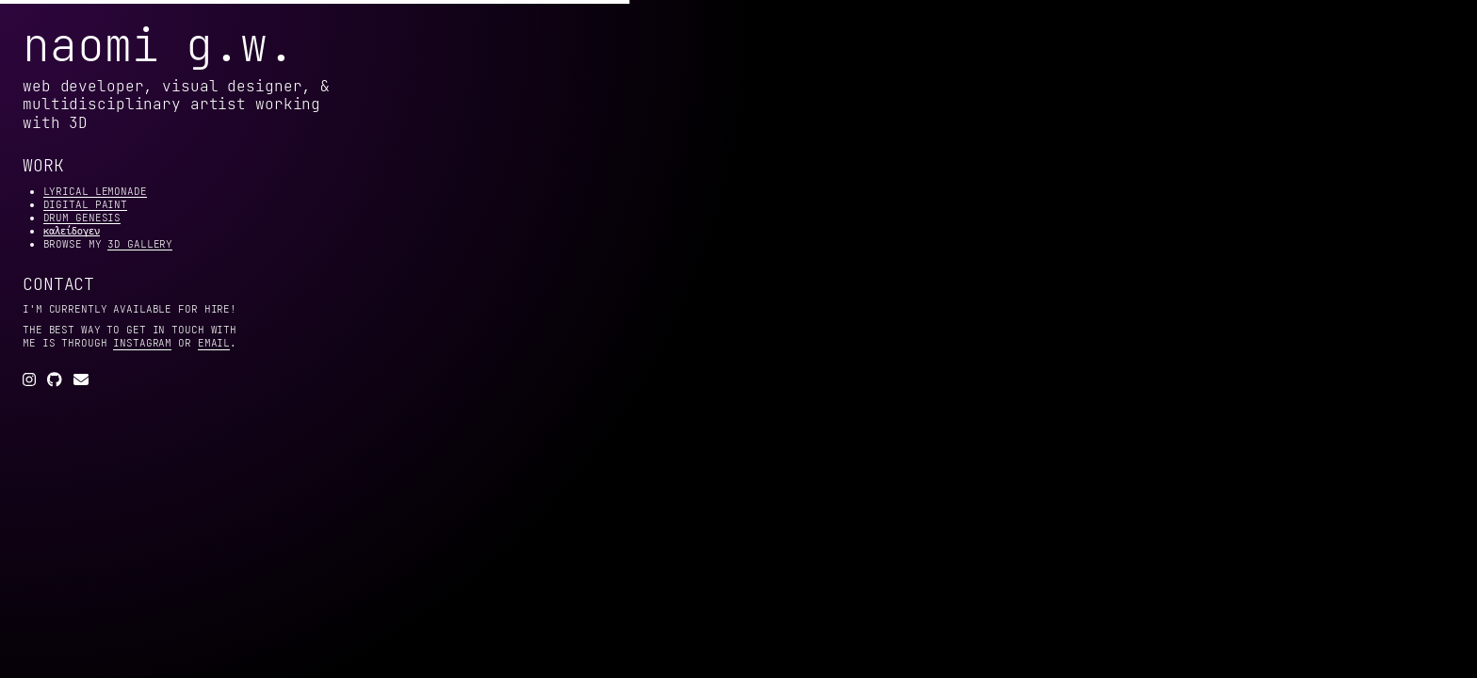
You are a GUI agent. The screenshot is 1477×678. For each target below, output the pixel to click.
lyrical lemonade (95, 191)
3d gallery (139, 243)
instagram (142, 342)
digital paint (85, 204)
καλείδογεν (71, 230)
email (214, 342)
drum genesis (82, 217)
